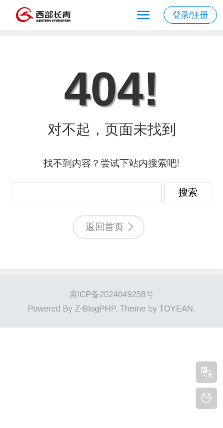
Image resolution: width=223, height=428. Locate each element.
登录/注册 (190, 15)
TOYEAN (176, 308)
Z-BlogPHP (95, 308)
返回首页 (105, 227)
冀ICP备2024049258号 (111, 294)
